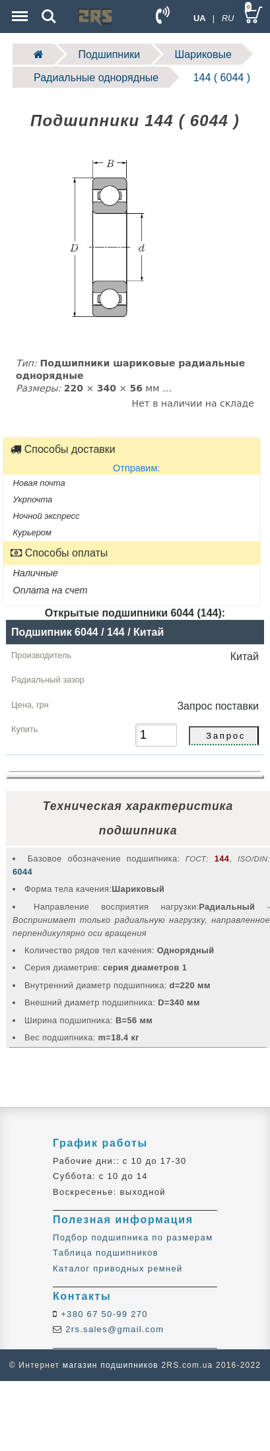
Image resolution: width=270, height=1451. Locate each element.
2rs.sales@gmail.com (113, 1329)
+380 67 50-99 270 (102, 1314)
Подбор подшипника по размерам (133, 1237)
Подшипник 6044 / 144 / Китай (87, 632)
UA (199, 18)
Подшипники (110, 54)
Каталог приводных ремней (118, 1268)
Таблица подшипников (105, 1253)
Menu (18, 9)
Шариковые (203, 54)
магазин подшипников (110, 1365)
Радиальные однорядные (96, 77)
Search (48, 16)
